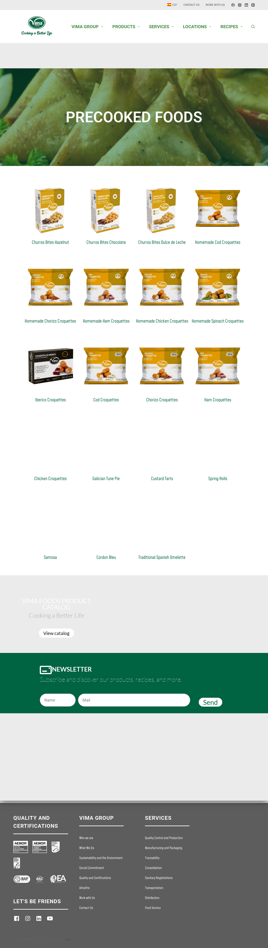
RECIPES (232, 26)
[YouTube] (253, 5)
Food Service (153, 908)
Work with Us (215, 4)
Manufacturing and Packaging (163, 848)
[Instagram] (239, 5)
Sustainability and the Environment (101, 858)
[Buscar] (253, 26)
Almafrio (84, 888)
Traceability (152, 858)
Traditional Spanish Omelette (161, 557)
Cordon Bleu (106, 557)
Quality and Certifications (95, 878)
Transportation (154, 888)
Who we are (86, 838)
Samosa (50, 557)
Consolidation (153, 868)
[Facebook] (233, 5)
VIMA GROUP (88, 26)
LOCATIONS (198, 26)
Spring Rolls (217, 479)
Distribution (152, 898)
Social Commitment (91, 868)
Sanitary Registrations (159, 878)
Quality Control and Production (164, 838)
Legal (68, 939)
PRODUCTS (126, 26)
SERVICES (162, 26)
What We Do (86, 848)
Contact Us (191, 4)
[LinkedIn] (246, 5)
